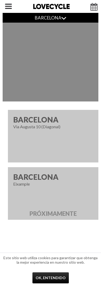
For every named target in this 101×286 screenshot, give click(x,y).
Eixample (53, 196)
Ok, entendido (51, 277)
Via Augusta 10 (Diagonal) (53, 122)
